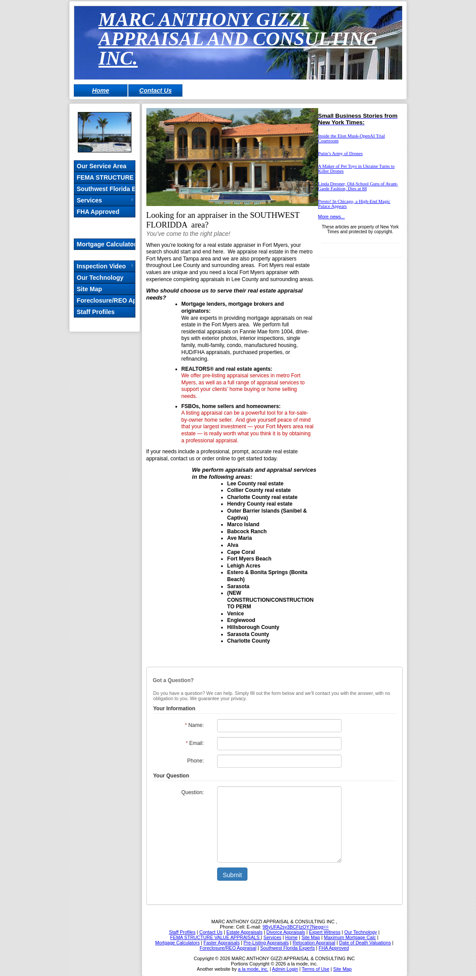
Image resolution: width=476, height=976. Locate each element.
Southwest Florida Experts (106, 188)
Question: (192, 792)
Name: (194, 725)
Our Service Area (102, 166)
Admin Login (285, 969)
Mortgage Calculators (106, 244)
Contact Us (155, 90)
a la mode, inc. (253, 969)
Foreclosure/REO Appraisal (106, 300)
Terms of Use (316, 969)
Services (89, 200)
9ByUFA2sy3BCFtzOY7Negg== (295, 926)
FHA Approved (98, 211)
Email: (194, 743)
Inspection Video (101, 266)
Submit (232, 874)
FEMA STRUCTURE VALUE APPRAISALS (106, 177)
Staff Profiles (96, 311)
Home (100, 90)
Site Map (89, 289)
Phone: (195, 761)
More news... (331, 216)
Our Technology (100, 277)
